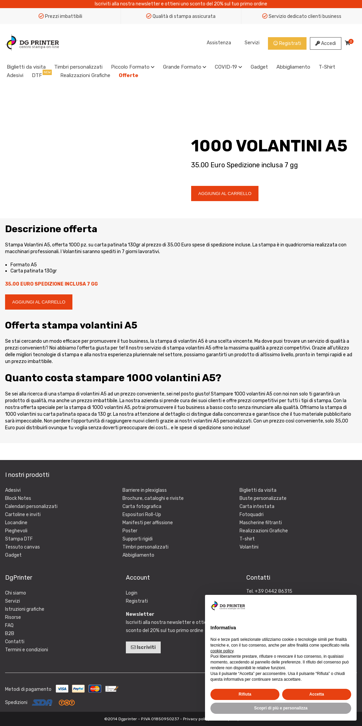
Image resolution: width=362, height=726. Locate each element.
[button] (347, 605)
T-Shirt (327, 67)
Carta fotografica (141, 506)
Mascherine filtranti (261, 523)
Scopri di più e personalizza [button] (281, 708)
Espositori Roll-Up (141, 514)
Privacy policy (196, 719)
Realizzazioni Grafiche (85, 75)
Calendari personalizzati (31, 506)
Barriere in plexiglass (144, 490)
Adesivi (15, 75)
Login (131, 593)
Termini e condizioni (26, 650)
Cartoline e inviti (23, 514)
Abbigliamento (293, 67)
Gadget (259, 67)
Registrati (287, 43)
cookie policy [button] (221, 651)
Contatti (14, 642)
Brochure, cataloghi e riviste (153, 498)
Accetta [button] (316, 694)
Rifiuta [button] (245, 694)
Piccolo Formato (133, 67)
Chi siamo (15, 593)
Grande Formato (184, 67)
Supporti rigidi (137, 539)
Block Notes (18, 498)
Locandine (16, 523)
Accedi (325, 43)
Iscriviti (143, 647)
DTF (37, 75)
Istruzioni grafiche (24, 609)
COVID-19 (228, 67)
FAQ (9, 625)
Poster (129, 531)
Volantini (249, 547)
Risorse (13, 617)
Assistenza (219, 43)
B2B (9, 633)
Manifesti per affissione (147, 523)
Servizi (252, 43)
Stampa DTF (19, 539)
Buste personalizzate (263, 498)
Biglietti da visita (26, 67)
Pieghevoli (16, 531)
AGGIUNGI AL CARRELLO (224, 193)
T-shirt (247, 539)
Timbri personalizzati (78, 67)
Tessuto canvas (22, 547)
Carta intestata (257, 506)
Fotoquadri (252, 514)
